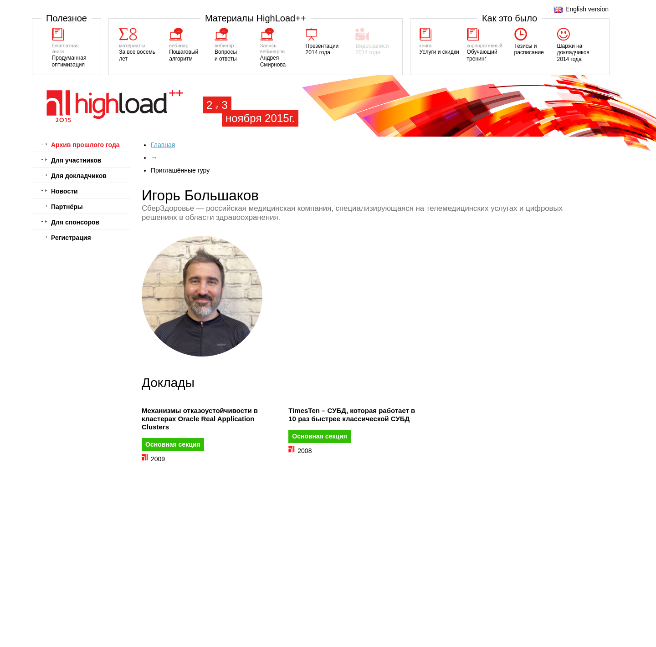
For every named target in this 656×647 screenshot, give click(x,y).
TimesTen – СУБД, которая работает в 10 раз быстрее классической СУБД (351, 415)
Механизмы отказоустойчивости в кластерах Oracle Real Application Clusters (200, 419)
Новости (64, 191)
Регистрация (71, 237)
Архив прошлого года (85, 144)
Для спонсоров (75, 222)
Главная (163, 144)
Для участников (76, 160)
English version (581, 9)
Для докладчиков (79, 175)
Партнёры (67, 206)
